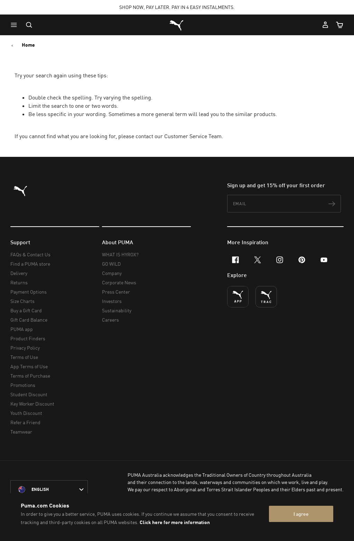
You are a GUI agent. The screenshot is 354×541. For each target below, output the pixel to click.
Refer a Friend (25, 422)
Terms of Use (24, 357)
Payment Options (28, 292)
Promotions (22, 385)
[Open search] (29, 24)
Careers (110, 320)
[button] (15, 25)
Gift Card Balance (28, 320)
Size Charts (22, 301)
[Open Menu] (15, 25)
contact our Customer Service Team (179, 136)
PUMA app (21, 329)
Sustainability (116, 310)
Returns (19, 282)
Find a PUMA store (30, 264)
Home (28, 45)
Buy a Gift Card (26, 310)
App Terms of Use (29, 366)
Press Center (116, 292)
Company (112, 273)
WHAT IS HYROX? (120, 254)
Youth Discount (26, 413)
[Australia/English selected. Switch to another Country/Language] (49, 490)
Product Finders (27, 338)
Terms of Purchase (30, 376)
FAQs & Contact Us (30, 254)
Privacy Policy (25, 348)
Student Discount (28, 394)
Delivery (18, 273)
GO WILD (111, 264)
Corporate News (119, 282)
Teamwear (21, 432)
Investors (112, 301)
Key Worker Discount (32, 404)
